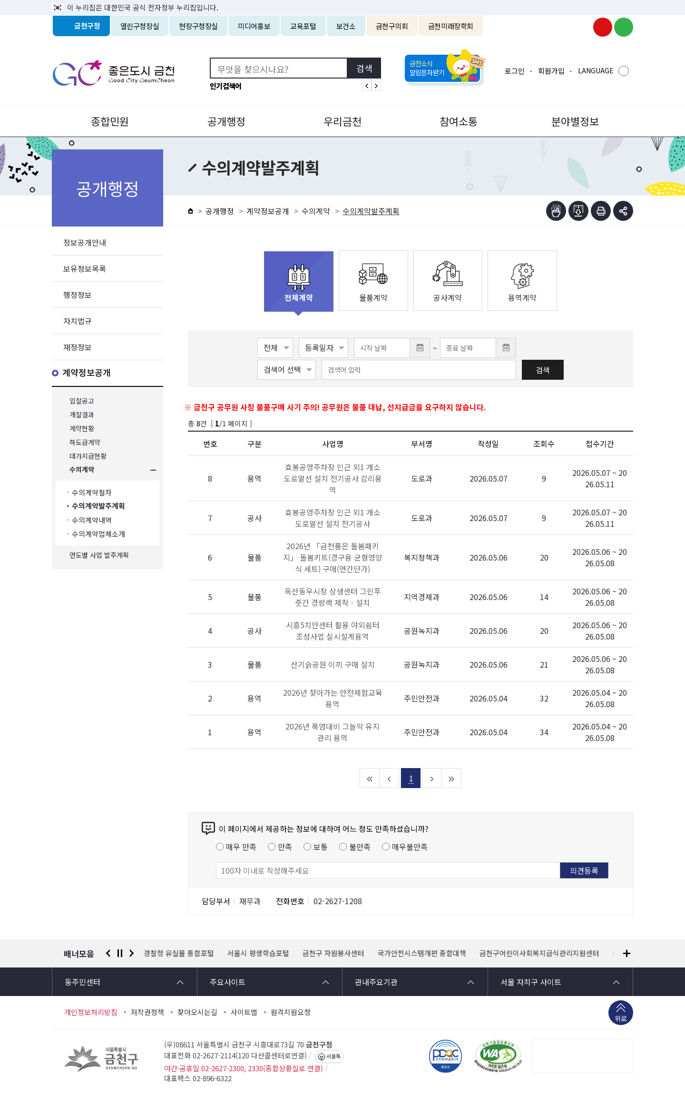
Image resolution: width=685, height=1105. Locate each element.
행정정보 (77, 294)
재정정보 (77, 347)
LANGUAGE (596, 70)
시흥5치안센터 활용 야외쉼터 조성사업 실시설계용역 (333, 630)
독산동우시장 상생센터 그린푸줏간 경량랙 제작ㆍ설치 (332, 596)
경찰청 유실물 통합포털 (179, 953)
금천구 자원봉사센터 (333, 953)
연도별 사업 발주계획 (99, 555)
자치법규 (77, 320)
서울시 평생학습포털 (258, 953)
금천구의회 (392, 26)
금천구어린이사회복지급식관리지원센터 (539, 953)
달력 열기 (420, 348)
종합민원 (110, 120)
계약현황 (81, 428)
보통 (320, 846)
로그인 (515, 71)
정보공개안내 (84, 242)
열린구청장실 (139, 26)
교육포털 (303, 26)
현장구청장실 (198, 26)
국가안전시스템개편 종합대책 (422, 953)
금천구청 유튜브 (602, 27)
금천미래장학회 (450, 26)
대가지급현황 (88, 456)
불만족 (360, 846)
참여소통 (459, 120)
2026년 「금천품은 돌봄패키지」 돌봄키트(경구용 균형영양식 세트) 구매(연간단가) (332, 557)
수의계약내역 (92, 520)
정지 (119, 953)
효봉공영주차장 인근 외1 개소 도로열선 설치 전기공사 (333, 517)
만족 (285, 846)
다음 (132, 953)
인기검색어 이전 (367, 85)
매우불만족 (410, 846)
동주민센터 (82, 981)
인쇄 (601, 211)
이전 (108, 953)
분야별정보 (575, 120)
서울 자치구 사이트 (530, 981)
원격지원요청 (291, 1012)
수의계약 (81, 470)
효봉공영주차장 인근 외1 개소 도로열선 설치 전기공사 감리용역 (333, 478)
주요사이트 (227, 981)
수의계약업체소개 (98, 534)
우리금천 (342, 120)
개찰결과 (81, 415)
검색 (543, 369)
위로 (620, 1019)
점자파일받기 (578, 211)
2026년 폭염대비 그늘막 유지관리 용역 (332, 731)
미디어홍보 (254, 26)
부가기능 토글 (623, 211)
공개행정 (226, 120)
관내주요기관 (376, 981)
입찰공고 (81, 401)
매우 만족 (241, 846)
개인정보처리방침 (90, 1012)
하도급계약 (84, 442)
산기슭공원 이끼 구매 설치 (333, 664)
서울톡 (333, 1056)
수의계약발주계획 (98, 506)
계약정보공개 (86, 372)
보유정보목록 (84, 268)
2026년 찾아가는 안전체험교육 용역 (332, 698)
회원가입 (551, 71)
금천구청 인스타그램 (581, 27)
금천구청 (87, 25)
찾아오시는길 (197, 1012)
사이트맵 (244, 1012)
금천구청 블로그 (623, 27)
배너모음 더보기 (626, 953)
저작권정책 (147, 1012)
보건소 (346, 26)
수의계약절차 (92, 492)
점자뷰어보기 (556, 211)
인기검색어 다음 (376, 85)
